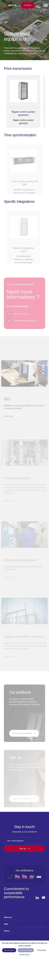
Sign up (24, 848)
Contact (27, 5)
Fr (38, 5)
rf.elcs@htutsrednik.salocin (22, 324)
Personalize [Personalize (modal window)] (41, 950)
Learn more (12, 420)
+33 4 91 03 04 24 (18, 317)
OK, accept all (9, 950)
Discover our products (24, 737)
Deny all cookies (26, 950)
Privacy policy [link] (24, 954)
